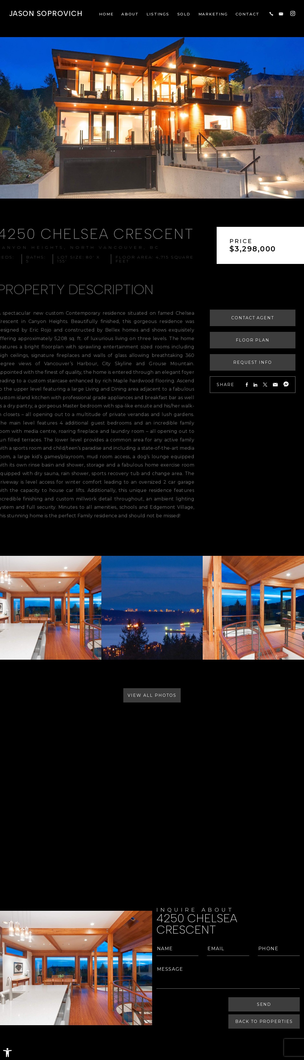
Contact (247, 14)
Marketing (213, 14)
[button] (7, 1052)
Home (106, 14)
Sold (184, 14)
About (130, 14)
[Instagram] (292, 13)
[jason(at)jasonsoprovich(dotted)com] (281, 14)
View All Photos (152, 695)
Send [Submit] (264, 1004)
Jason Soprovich (46, 13)
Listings (158, 14)
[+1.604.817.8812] (271, 14)
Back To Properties (264, 1021)
